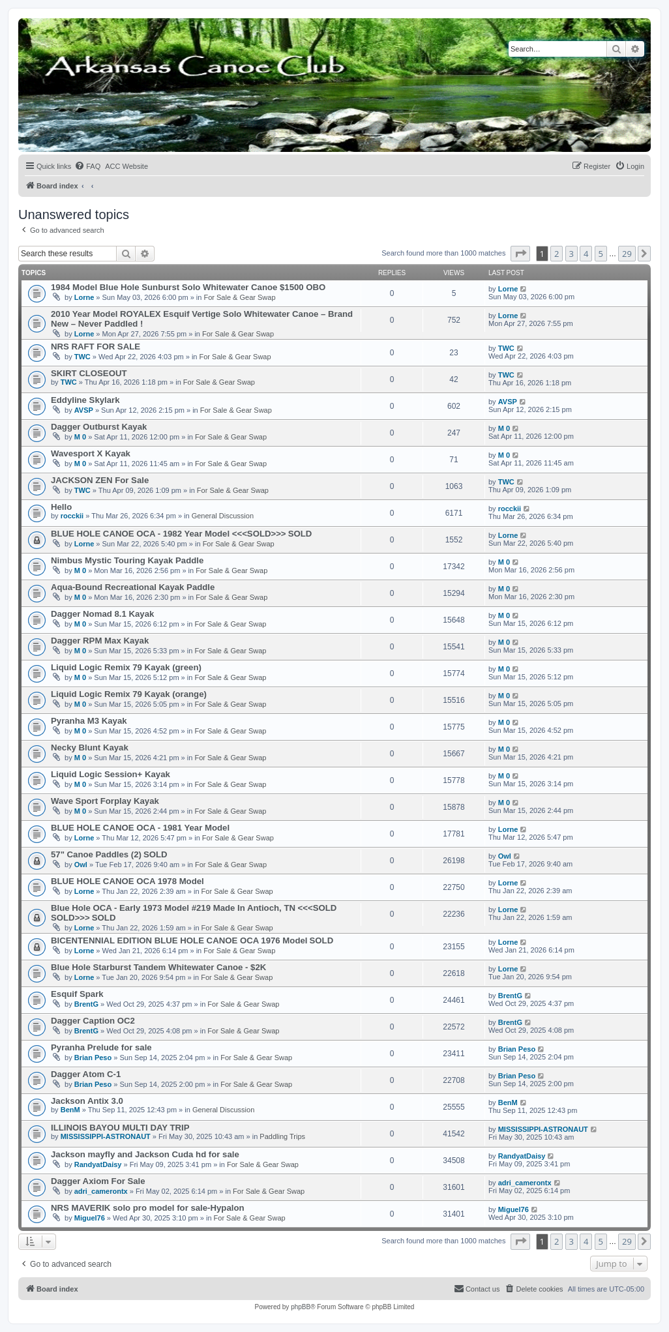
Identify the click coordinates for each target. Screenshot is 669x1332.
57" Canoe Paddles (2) (96, 854)
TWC (82, 357)
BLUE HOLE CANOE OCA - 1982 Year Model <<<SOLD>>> (168, 534)
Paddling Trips (282, 1136)
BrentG (86, 1004)
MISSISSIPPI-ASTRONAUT (106, 1136)
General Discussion (223, 516)
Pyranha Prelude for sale (101, 1047)
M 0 (80, 437)
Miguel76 (89, 1218)
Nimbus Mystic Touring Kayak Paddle (127, 560)
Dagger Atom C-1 (86, 1074)
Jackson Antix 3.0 (87, 1101)
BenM (70, 1110)
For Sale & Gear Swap (239, 297)
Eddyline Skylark (85, 400)
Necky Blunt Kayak (89, 747)
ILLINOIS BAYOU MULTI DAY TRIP (120, 1127)
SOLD (300, 534)
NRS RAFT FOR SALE (95, 346)
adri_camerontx (101, 1191)
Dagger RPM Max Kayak (100, 640)
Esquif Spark (77, 994)
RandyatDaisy (98, 1164)
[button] (520, 253)
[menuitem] (87, 166)
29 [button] (627, 253)
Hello (61, 507)
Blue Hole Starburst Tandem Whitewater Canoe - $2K (158, 967)
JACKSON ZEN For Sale (100, 480)
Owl (80, 864)
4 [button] (586, 253)
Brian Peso (93, 1057)
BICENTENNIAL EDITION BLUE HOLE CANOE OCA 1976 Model (179, 940)
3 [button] (571, 253)
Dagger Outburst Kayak (99, 427)
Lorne (84, 297)
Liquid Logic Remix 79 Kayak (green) (126, 667)
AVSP (83, 410)
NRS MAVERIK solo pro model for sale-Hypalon (148, 1208)
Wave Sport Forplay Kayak (105, 801)
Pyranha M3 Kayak (89, 721)
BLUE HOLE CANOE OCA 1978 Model (127, 881)
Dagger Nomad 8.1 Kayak (102, 614)
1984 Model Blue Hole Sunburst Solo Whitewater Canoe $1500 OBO (188, 287)
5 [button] (601, 253)
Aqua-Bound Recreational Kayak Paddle (133, 587)
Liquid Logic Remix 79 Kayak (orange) (129, 694)
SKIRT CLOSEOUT (89, 373)
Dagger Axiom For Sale (98, 1181)
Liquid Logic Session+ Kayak (110, 774)
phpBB (300, 1306)
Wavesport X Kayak (90, 453)
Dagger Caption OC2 (93, 1021)
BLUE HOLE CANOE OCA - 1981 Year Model (140, 828)
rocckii (72, 516)
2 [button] (556, 253)
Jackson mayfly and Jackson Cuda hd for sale (145, 1154)
